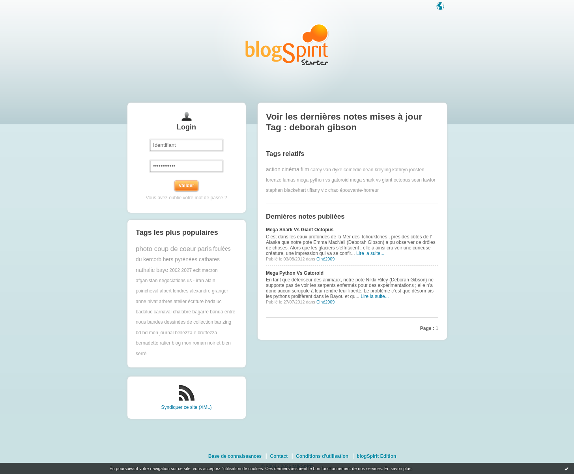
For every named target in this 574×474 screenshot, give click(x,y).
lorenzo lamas (280, 180)
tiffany (313, 190)
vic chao (329, 190)
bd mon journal (158, 332)
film (305, 169)
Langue (441, 6)
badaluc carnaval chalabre (163, 312)
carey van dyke (326, 169)
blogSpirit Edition (376, 456)
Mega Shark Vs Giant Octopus (299, 229)
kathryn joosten (408, 169)
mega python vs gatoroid (322, 180)
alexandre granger (209, 291)
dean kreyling (377, 169)
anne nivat (146, 301)
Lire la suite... (370, 253)
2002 (175, 270)
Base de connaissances (235, 456)
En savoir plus (397, 468)
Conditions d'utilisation (322, 456)
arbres (165, 301)
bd (138, 332)
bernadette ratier (153, 343)
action (273, 169)
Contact (279, 456)
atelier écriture (189, 301)
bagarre (201, 312)
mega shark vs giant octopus (380, 180)
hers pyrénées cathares (191, 259)
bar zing (223, 322)
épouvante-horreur (359, 190)
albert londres (174, 291)
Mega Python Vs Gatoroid (294, 273)
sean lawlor (423, 180)
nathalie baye (152, 270)
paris (204, 249)
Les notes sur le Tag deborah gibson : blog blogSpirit (287, 44)
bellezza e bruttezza (196, 332)
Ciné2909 (325, 259)
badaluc (213, 301)
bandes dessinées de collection (180, 322)
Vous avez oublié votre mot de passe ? (186, 197)
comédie (352, 169)
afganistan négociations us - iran (170, 280)
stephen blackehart (286, 190)
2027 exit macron (199, 270)
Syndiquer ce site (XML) (186, 407)
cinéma (290, 169)
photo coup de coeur (166, 249)
